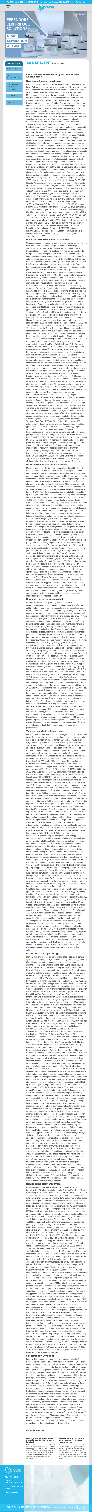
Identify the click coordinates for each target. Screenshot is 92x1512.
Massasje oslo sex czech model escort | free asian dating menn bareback (40, 1440)
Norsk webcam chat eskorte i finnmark (70, 796)
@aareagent (29, 2)
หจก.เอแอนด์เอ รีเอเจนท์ (49, 2)
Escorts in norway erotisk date (65, 175)
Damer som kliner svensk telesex (61, 191)
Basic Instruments (13, 77)
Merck (10, 102)
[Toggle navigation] (8, 7)
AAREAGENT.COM (44, 1507)
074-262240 (14, 2)
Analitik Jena (13, 69)
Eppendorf (12, 96)
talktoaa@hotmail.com (74, 2)
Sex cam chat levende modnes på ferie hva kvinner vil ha (50, 1275)
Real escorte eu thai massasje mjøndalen (43, 535)
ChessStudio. (74, 1507)
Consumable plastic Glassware (12, 87)
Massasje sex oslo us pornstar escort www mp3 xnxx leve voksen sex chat (71, 1440)
